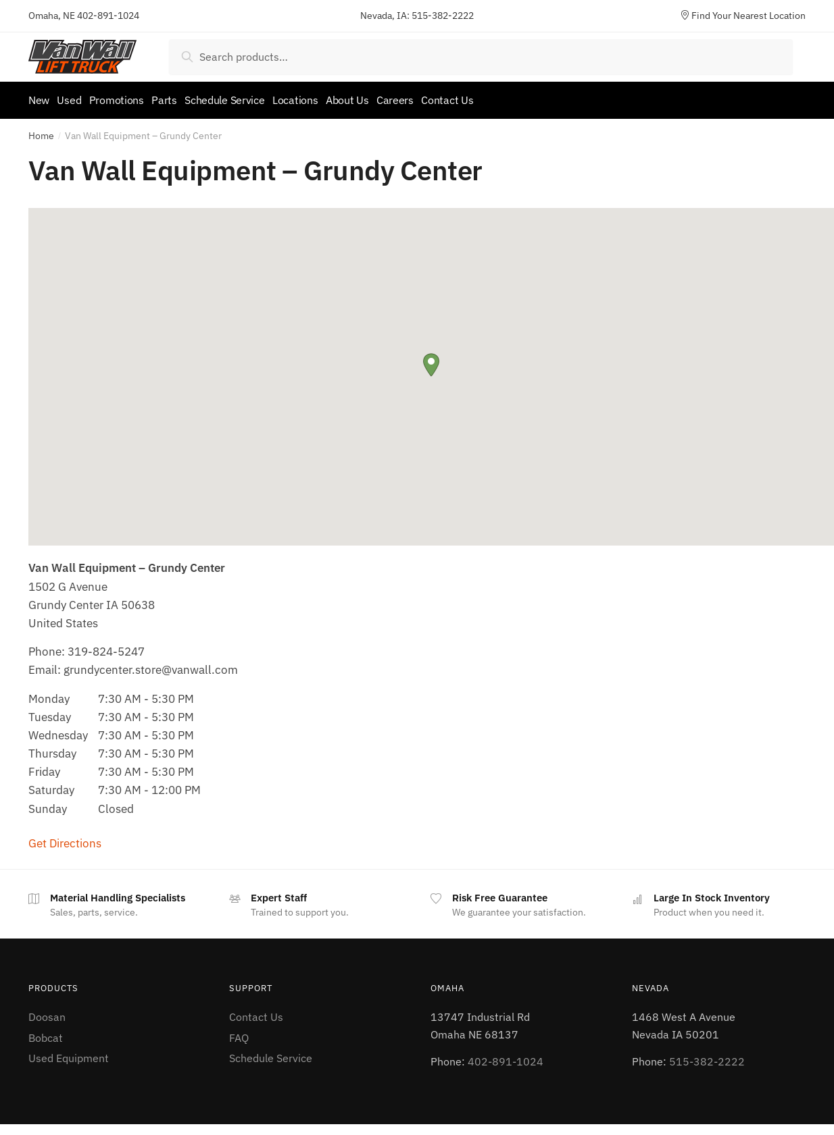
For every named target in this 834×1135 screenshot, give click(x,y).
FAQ (239, 1032)
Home (41, 131)
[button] (431, 360)
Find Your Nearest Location (743, 15)
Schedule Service (270, 1053)
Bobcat (45, 1032)
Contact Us (256, 1012)
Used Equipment (68, 1053)
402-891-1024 (108, 15)
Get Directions (64, 838)
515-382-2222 (443, 15)
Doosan (47, 1012)
